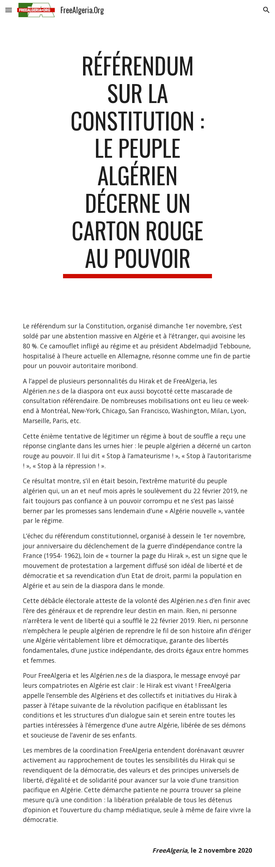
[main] (137, 165)
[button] (8, 10)
